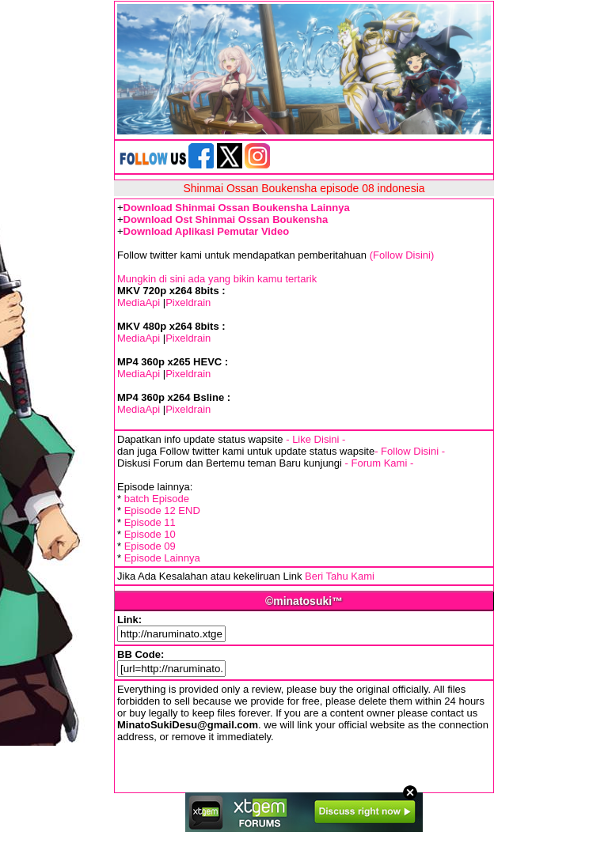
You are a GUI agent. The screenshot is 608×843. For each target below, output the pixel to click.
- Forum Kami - (379, 463)
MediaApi (138, 302)
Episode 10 (150, 534)
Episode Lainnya (162, 558)
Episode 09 (150, 546)
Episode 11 (150, 522)
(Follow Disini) (402, 255)
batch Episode (156, 499)
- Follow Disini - (409, 451)
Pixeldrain (188, 302)
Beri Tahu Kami (339, 576)
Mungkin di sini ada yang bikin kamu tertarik (217, 279)
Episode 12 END (162, 510)
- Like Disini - (315, 439)
